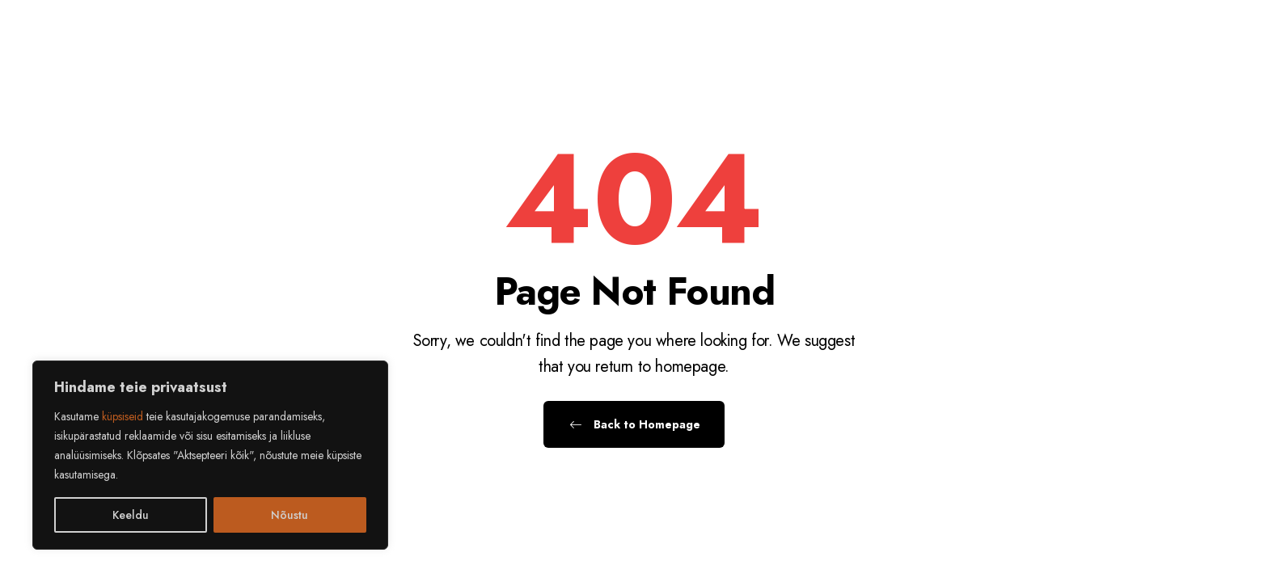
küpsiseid (122, 416)
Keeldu (130, 515)
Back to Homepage (634, 424)
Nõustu (289, 515)
